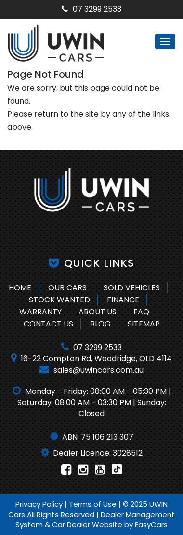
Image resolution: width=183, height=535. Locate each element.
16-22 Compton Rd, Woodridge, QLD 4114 (91, 358)
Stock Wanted (59, 299)
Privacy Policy (40, 504)
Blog (100, 323)
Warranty (40, 311)
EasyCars (151, 525)
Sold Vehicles (132, 287)
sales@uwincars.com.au (91, 370)
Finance (123, 299)
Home (20, 287)
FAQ (141, 311)
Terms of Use (93, 504)
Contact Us (48, 323)
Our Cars (67, 287)
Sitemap (144, 323)
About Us (97, 311)
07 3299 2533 (91, 8)
